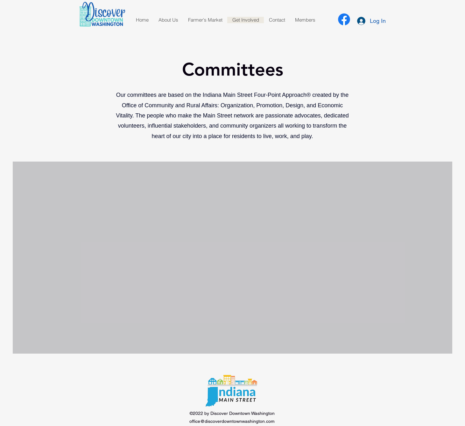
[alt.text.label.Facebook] (344, 19)
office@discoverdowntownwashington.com (232, 421)
